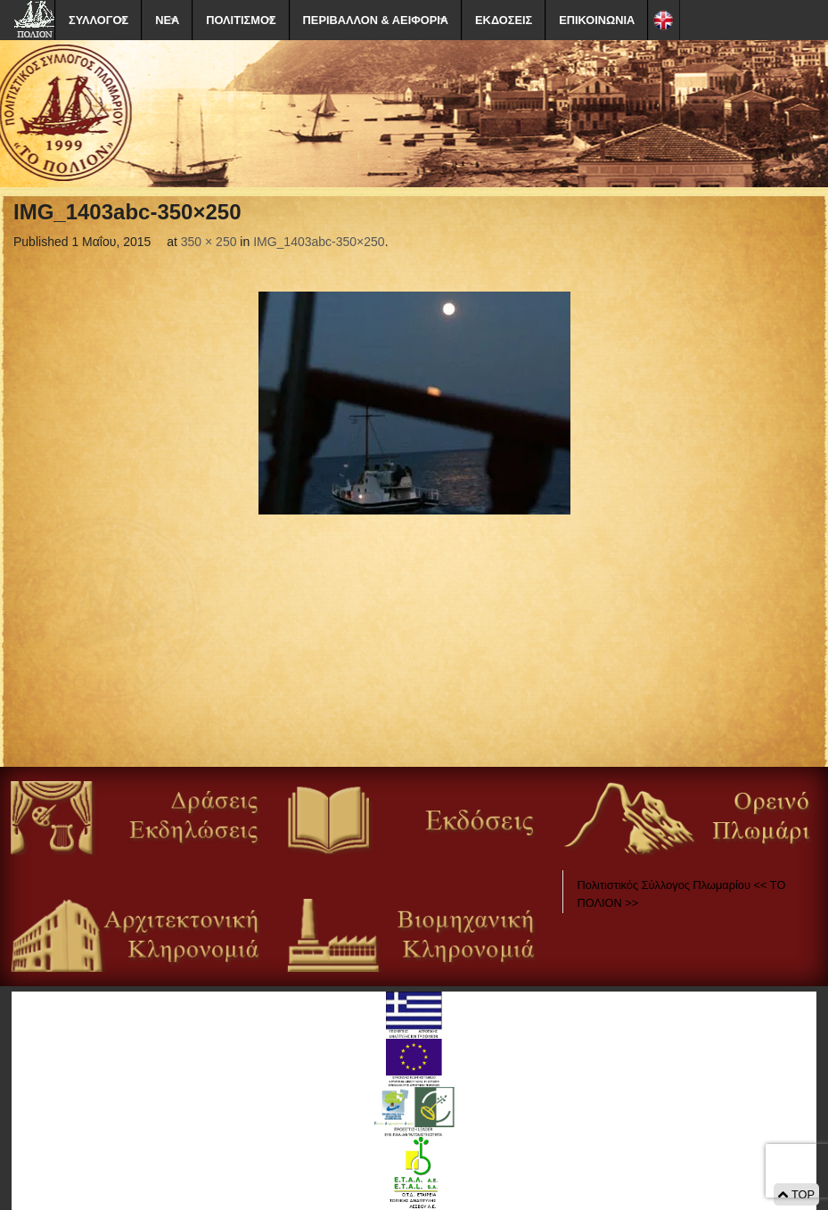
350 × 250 (209, 242)
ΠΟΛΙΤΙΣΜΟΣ (240, 20)
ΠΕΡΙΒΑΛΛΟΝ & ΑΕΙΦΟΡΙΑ (375, 20)
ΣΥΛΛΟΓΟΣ (98, 20)
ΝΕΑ (167, 20)
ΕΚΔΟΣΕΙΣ (503, 20)
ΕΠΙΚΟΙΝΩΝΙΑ (597, 20)
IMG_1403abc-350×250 (319, 242)
